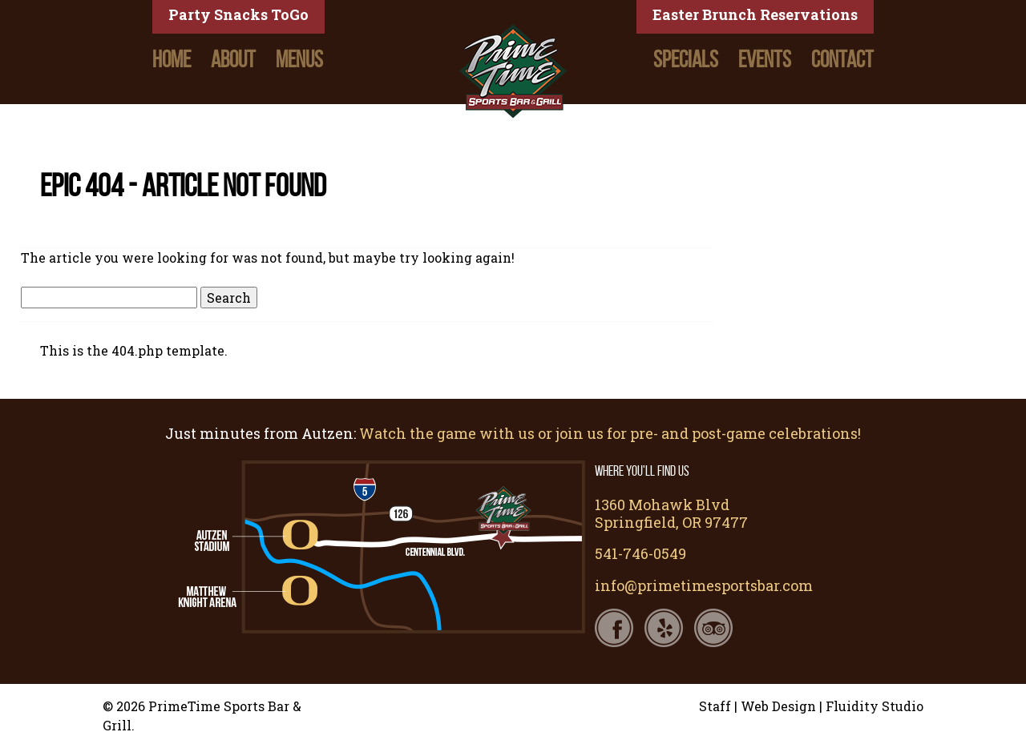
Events (764, 59)
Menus (299, 59)
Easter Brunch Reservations (755, 14)
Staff (715, 706)
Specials (685, 59)
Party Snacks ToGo (238, 14)
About (233, 59)
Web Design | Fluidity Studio (832, 706)
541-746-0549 (640, 553)
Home (171, 59)
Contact (842, 59)
